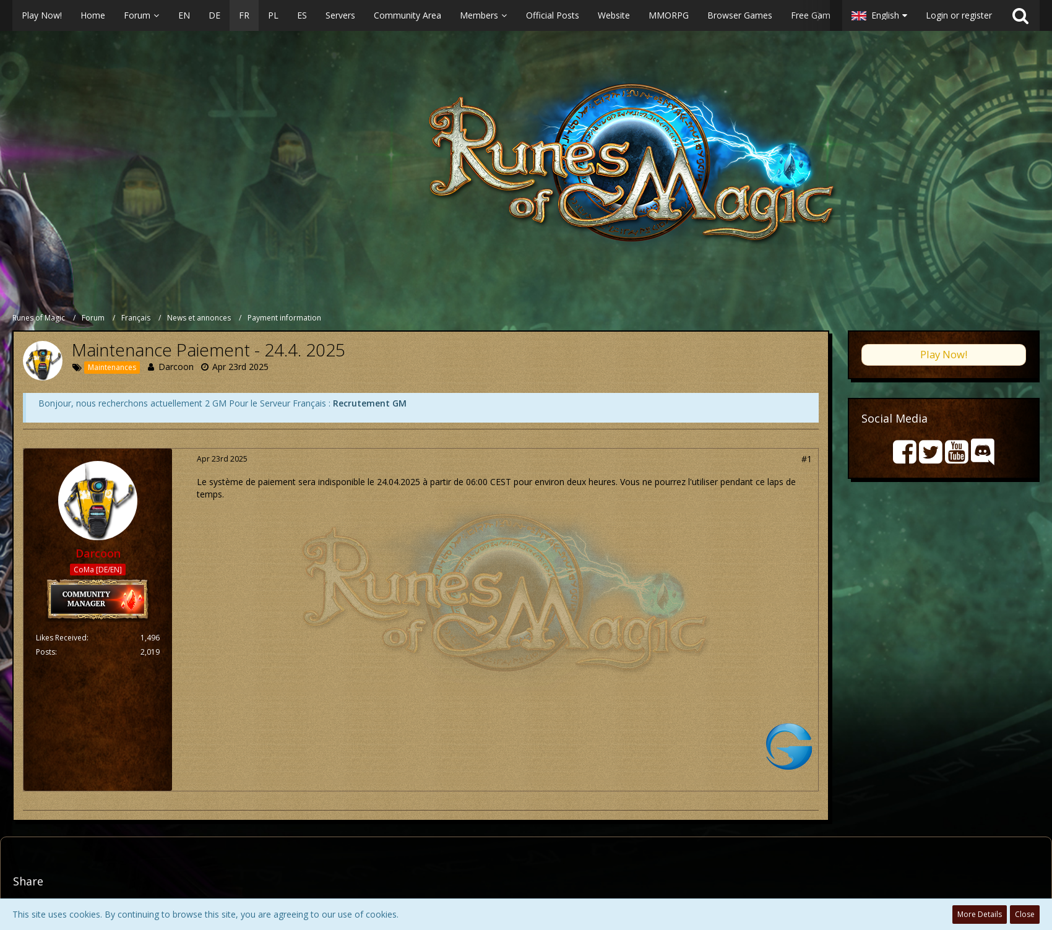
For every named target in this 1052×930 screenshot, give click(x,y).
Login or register (959, 15)
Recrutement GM (370, 403)
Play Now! (943, 354)
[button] (421, 15)
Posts (45, 652)
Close (1025, 914)
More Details (979, 914)
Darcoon (176, 366)
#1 (806, 459)
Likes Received (61, 637)
